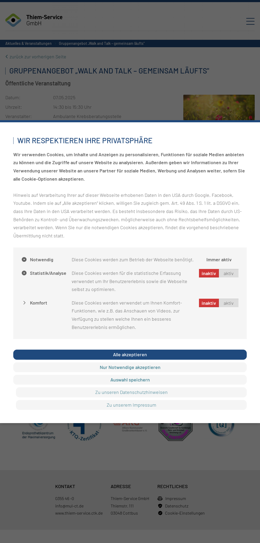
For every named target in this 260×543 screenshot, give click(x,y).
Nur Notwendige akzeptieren (130, 367)
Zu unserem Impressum (131, 405)
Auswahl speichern (130, 380)
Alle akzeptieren (130, 354)
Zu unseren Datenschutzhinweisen (131, 392)
